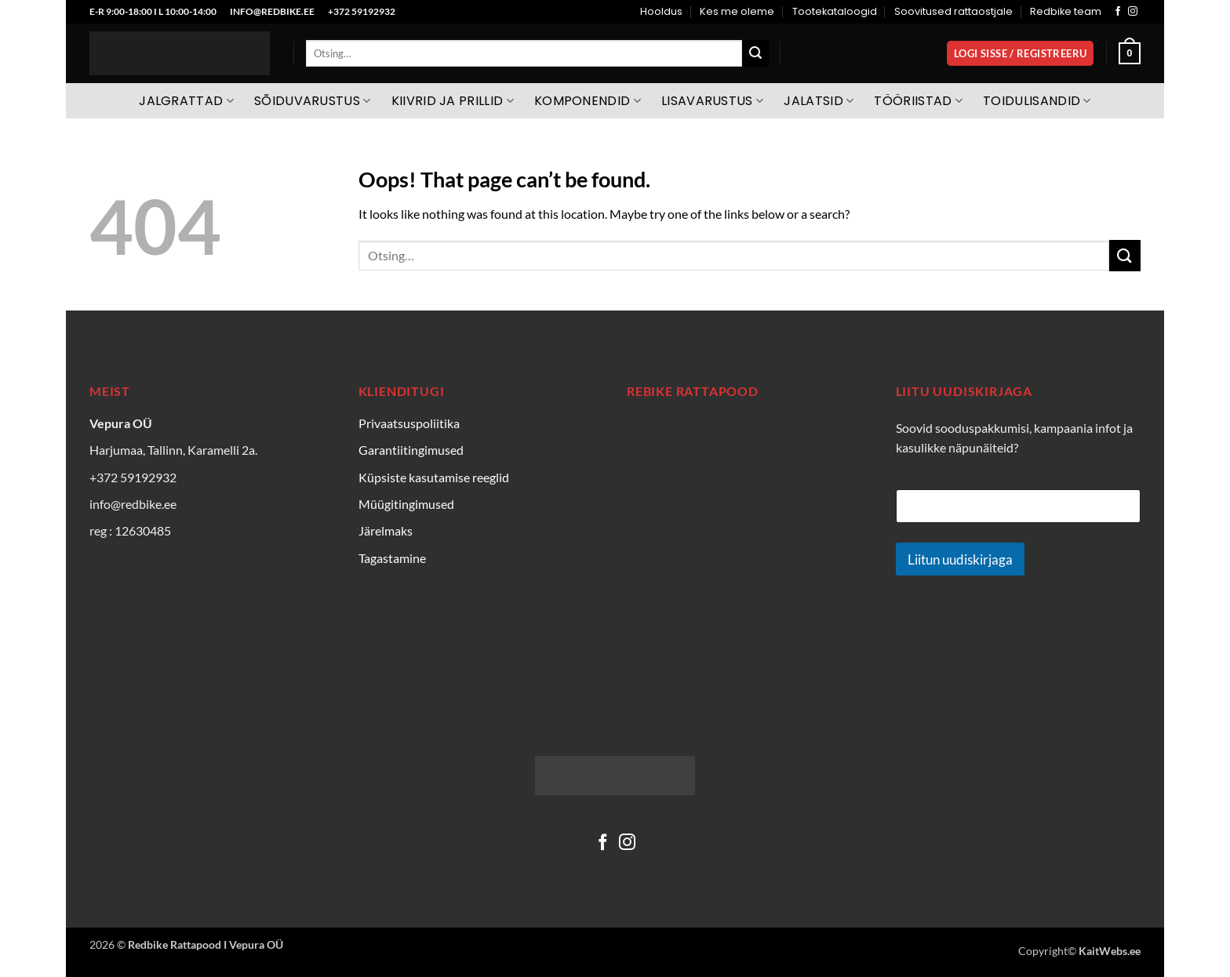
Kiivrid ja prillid (452, 101)
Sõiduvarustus (312, 101)
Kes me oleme (737, 11)
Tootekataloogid (834, 11)
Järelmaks (385, 530)
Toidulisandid (1037, 101)
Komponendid (587, 101)
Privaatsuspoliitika (409, 423)
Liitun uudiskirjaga (960, 559)
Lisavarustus (712, 101)
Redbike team (1065, 11)
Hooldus (661, 11)
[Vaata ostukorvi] (1130, 53)
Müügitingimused (406, 503)
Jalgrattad (186, 101)
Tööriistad (918, 101)
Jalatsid (818, 101)
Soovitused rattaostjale (953, 11)
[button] (1020, 54)
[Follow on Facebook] (1118, 11)
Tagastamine (392, 557)
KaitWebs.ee (1110, 950)
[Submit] (755, 53)
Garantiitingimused (411, 449)
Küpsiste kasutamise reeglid (433, 477)
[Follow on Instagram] (1132, 11)
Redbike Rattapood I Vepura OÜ (205, 944)
